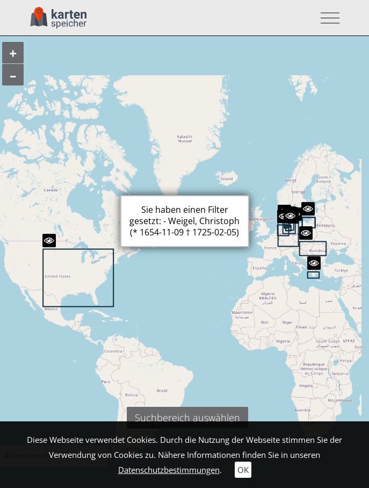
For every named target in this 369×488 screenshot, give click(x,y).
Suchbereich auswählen (187, 417)
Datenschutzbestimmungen (169, 469)
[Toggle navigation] (326, 18)
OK (243, 469)
